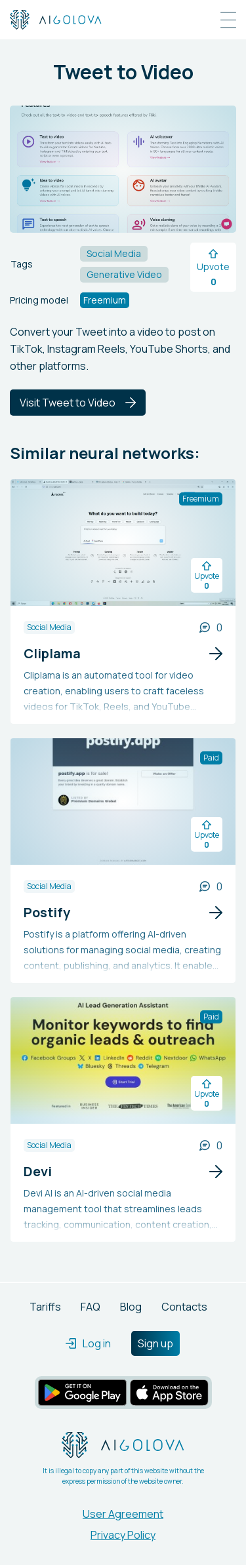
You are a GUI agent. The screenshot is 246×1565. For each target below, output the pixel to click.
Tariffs (45, 1306)
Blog (131, 1306)
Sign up (155, 1343)
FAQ (90, 1306)
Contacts (184, 1306)
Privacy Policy (123, 1535)
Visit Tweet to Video (78, 402)
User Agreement (123, 1514)
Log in (88, 1343)
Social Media (49, 627)
